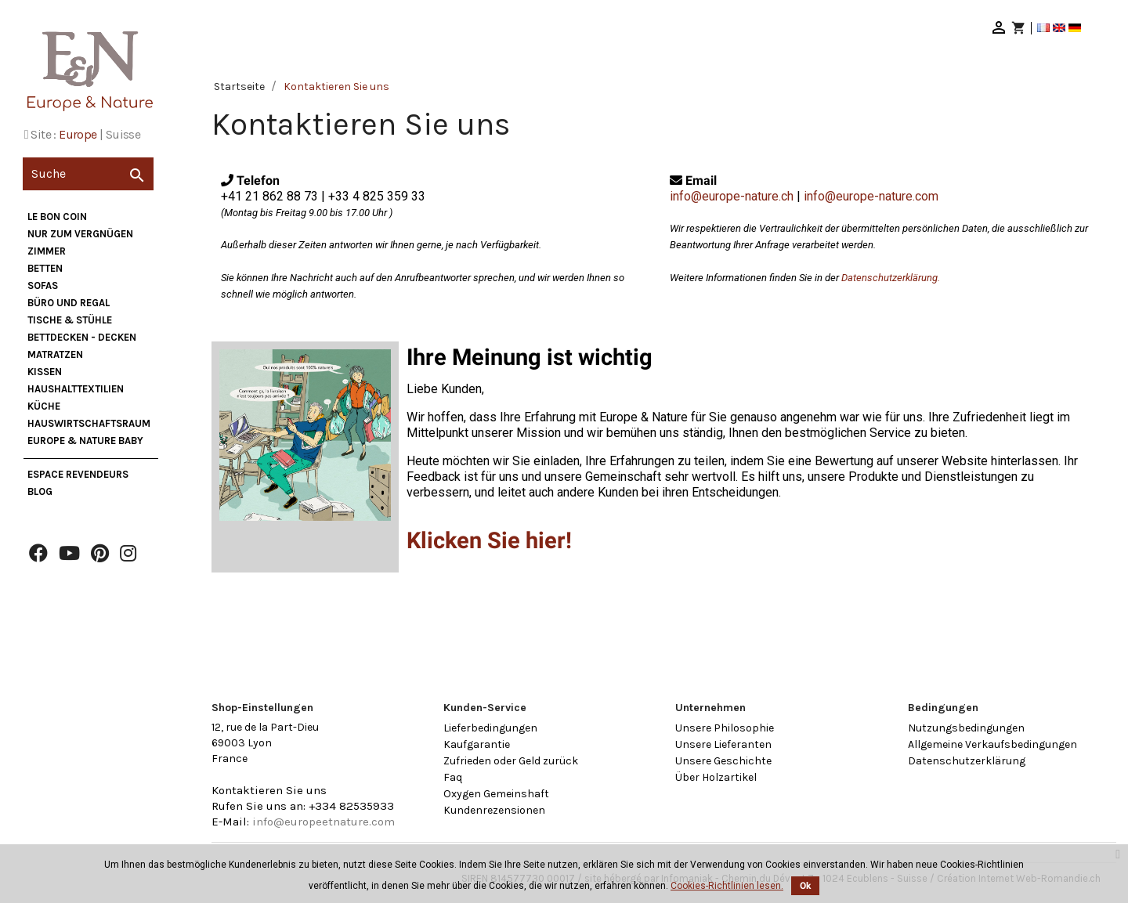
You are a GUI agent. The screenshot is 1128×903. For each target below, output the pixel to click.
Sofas (42, 285)
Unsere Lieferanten (723, 744)
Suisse (123, 134)
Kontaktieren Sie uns (269, 790)
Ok (805, 885)
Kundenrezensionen (494, 810)
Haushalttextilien (75, 389)
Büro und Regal (68, 303)
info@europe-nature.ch (732, 196)
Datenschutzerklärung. (890, 278)
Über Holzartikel (716, 777)
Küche (43, 406)
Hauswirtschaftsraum (88, 423)
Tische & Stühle (69, 320)
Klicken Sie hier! (489, 540)
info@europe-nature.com (871, 196)
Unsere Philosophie (724, 728)
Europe (77, 134)
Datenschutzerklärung (966, 761)
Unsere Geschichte (723, 761)
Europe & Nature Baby (85, 440)
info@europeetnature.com (323, 822)
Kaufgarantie (476, 744)
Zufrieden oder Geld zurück (510, 761)
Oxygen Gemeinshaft (496, 793)
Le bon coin (57, 216)
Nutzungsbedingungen (966, 728)
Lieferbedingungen (490, 728)
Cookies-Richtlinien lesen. (727, 885)
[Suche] (88, 174)
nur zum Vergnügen (80, 234)
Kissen (44, 371)
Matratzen (55, 354)
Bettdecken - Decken (81, 337)
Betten (45, 268)
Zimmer (46, 251)
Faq (452, 777)
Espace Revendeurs (77, 474)
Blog (39, 491)
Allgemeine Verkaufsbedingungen (992, 744)
